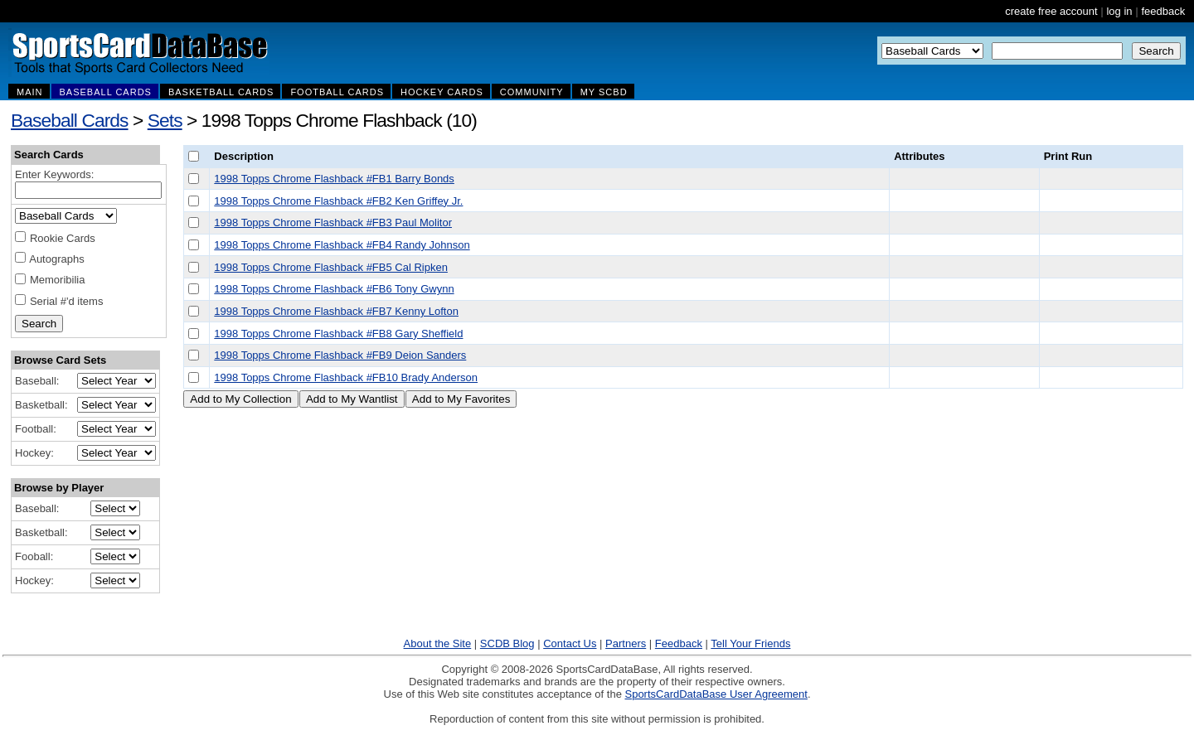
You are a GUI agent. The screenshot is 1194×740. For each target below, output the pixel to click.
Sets (165, 120)
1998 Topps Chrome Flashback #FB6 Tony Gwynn (334, 289)
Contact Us (569, 643)
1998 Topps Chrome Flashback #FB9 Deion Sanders (340, 355)
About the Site (438, 643)
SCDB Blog (507, 643)
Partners (625, 643)
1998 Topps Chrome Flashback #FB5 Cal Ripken (331, 267)
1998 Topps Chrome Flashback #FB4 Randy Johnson (341, 245)
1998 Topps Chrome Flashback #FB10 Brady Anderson (346, 377)
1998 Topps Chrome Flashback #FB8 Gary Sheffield (338, 333)
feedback (1163, 11)
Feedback (678, 643)
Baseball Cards (70, 120)
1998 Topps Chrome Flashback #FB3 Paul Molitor (333, 222)
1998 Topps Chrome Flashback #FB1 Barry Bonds (334, 178)
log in (1119, 11)
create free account (1051, 11)
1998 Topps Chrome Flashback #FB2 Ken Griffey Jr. (338, 201)
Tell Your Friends (750, 643)
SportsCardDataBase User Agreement (715, 694)
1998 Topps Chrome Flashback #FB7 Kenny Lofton (336, 311)
